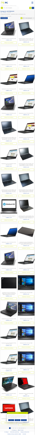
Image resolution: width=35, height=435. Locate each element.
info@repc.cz (14, 430)
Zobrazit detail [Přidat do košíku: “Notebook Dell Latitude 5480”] (26, 296)
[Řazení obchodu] (30, 18)
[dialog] (17, 417)
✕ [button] (26, 413)
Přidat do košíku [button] (8, 42)
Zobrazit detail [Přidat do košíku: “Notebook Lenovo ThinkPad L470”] (9, 93)
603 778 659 (21, 430)
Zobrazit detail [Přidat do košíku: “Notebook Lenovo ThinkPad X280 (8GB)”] (26, 398)
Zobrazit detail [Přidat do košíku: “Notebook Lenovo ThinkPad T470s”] (9, 68)
